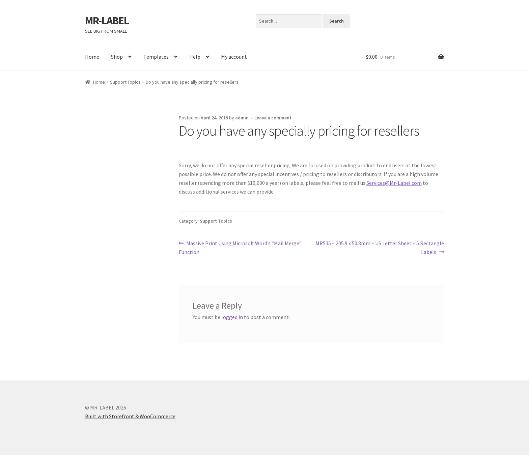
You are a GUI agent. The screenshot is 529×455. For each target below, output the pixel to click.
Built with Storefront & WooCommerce (130, 416)
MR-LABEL (107, 20)
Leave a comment (272, 118)
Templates (156, 56)
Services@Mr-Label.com (394, 182)
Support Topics (125, 82)
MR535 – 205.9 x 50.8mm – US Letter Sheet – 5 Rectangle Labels (379, 247)
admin (242, 118)
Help (194, 56)
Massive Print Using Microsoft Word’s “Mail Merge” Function (240, 247)
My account (234, 56)
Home (92, 56)
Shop (117, 56)
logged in (232, 317)
